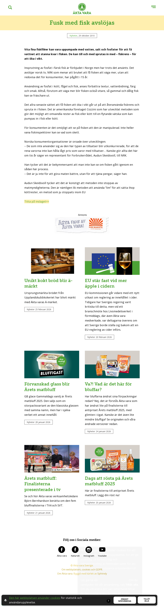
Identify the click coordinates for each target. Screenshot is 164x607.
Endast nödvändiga (124, 600)
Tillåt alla (147, 600)
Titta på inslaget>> (36, 201)
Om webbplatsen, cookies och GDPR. (82, 593)
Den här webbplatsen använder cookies (34, 598)
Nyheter (73, 35)
